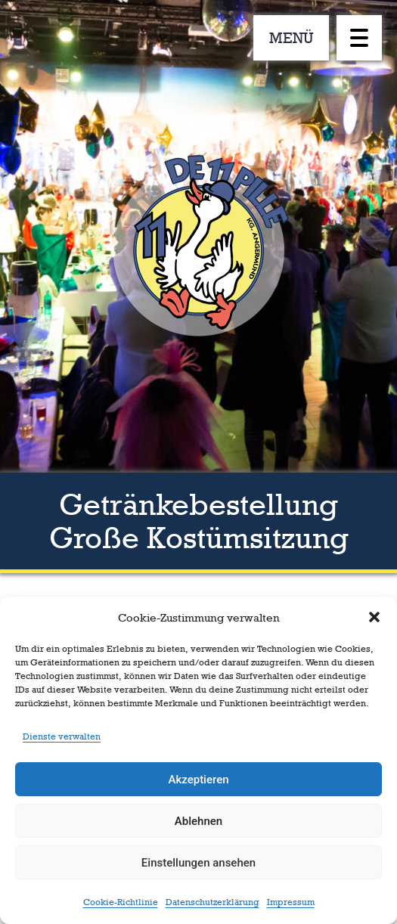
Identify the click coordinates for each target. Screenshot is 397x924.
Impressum (291, 902)
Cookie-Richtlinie (120, 902)
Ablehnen (198, 821)
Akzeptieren (198, 779)
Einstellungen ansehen (198, 863)
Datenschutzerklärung (212, 902)
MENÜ (291, 37)
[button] (374, 617)
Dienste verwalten (62, 736)
